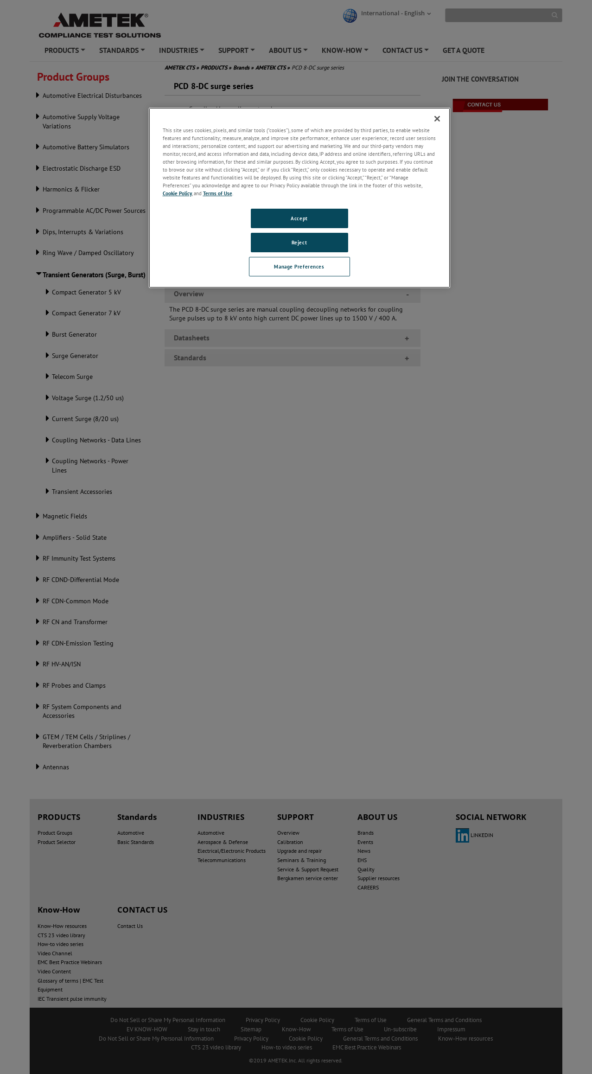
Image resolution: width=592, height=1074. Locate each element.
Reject (299, 242)
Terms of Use (217, 193)
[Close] (437, 119)
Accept (299, 218)
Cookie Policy (177, 193)
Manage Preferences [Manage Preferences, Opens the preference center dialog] (299, 266)
